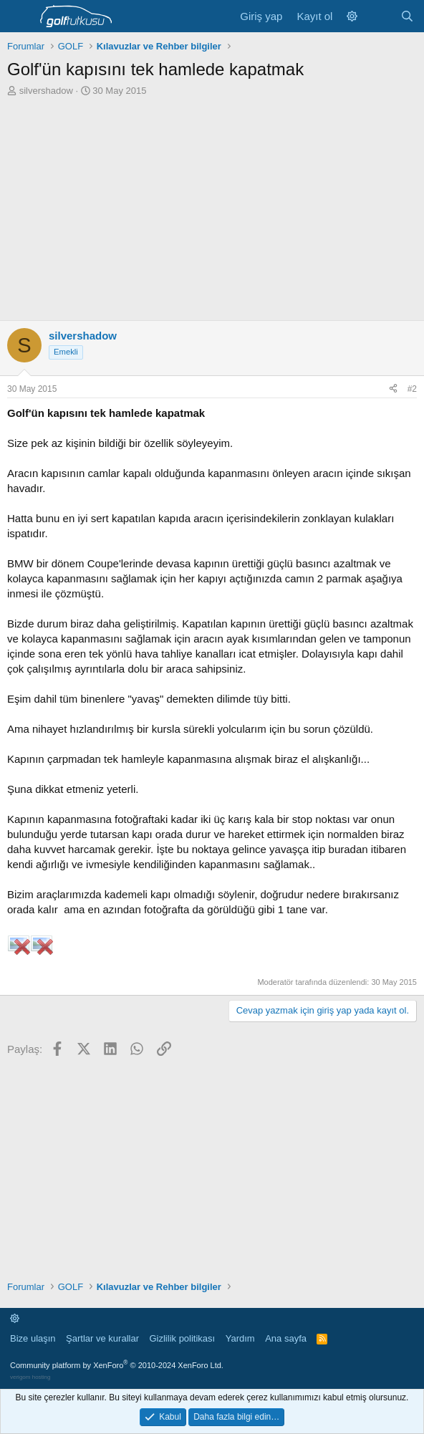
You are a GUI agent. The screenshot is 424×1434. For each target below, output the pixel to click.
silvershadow (46, 90)
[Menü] (20, 16)
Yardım (240, 1338)
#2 (412, 389)
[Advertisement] (212, 205)
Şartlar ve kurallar (102, 1338)
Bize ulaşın (33, 1338)
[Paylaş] (393, 389)
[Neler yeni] (378, 16)
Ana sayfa (286, 1338)
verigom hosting (30, 1377)
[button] (352, 16)
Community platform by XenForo (116, 1365)
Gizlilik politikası (182, 1338)
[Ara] (407, 16)
